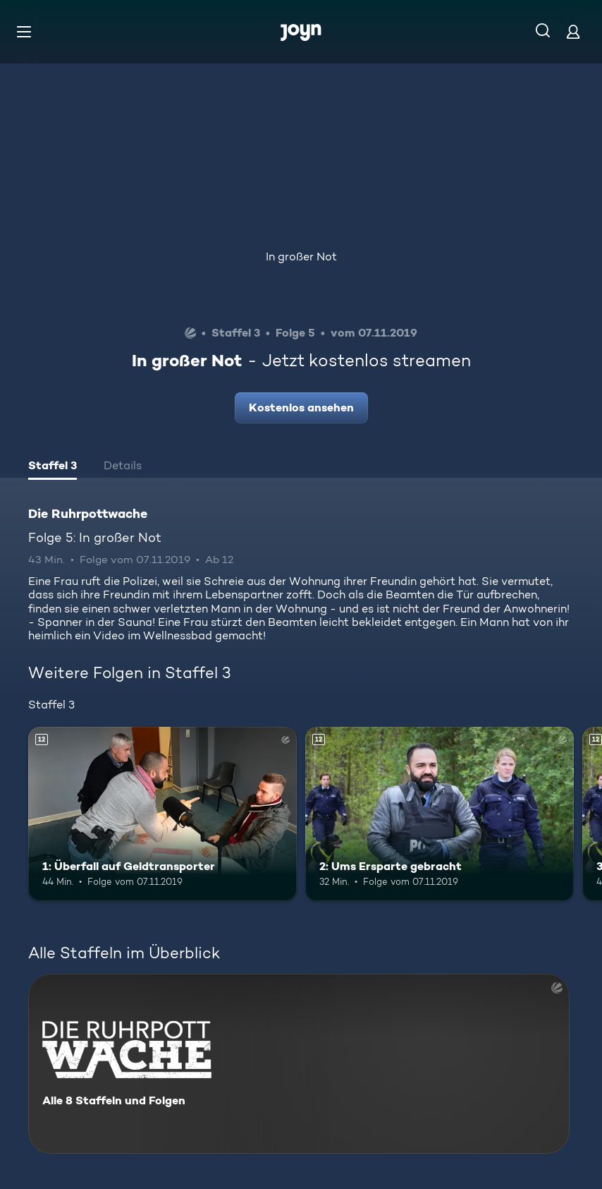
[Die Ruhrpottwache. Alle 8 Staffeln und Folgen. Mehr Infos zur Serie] (299, 1064)
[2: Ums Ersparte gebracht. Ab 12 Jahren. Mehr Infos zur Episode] (439, 814)
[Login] (573, 31)
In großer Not (301, 256)
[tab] (52, 467)
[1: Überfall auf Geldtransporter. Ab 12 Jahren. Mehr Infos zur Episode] (162, 814)
